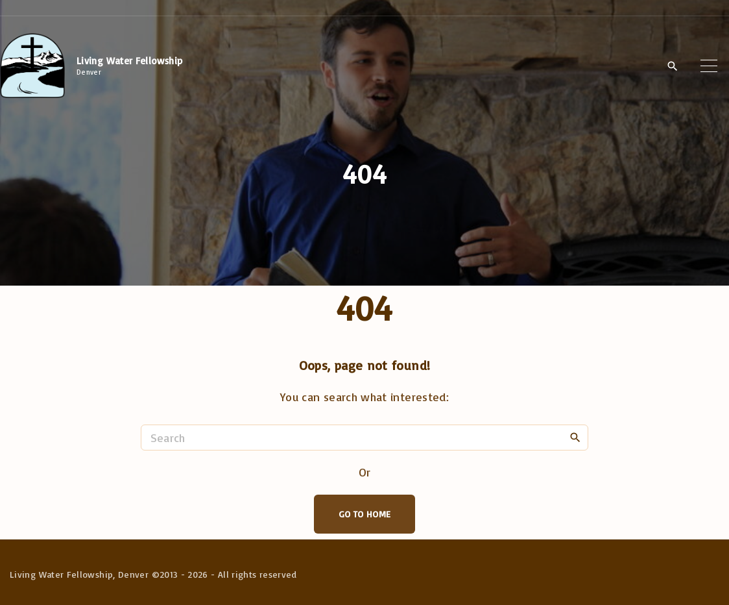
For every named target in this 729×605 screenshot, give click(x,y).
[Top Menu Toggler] (709, 65)
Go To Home (365, 513)
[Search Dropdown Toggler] (672, 66)
